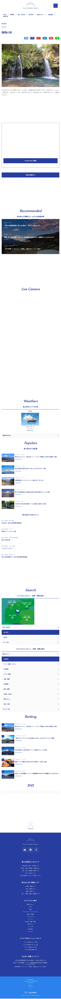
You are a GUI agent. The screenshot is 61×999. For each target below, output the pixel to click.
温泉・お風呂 (30, 914)
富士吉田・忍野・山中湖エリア (30, 866)
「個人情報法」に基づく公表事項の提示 (30, 981)
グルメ (30, 907)
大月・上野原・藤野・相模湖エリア (30, 894)
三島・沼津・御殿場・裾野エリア (30, 871)
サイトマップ (30, 987)
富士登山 (30, 929)
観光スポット (30, 904)
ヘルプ (30, 984)
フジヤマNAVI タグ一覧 (30, 947)
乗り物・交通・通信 (30, 922)
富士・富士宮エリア (30, 873)
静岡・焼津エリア (30, 891)
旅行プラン (30, 924)
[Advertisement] (30, 109)
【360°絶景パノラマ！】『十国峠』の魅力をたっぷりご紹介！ (30, 967)
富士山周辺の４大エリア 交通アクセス (30, 876)
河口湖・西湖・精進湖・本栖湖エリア (30, 868)
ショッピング (30, 917)
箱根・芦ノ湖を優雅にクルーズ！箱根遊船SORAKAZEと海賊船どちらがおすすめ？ (30, 963)
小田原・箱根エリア (30, 886)
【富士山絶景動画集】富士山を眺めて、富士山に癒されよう (30, 960)
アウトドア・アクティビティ (30, 912)
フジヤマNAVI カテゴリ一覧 (30, 945)
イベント (30, 919)
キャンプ (30, 932)
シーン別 (30, 927)
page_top (30, 826)
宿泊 (30, 909)
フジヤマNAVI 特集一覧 (30, 950)
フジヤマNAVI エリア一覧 (30, 942)
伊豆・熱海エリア (30, 889)
